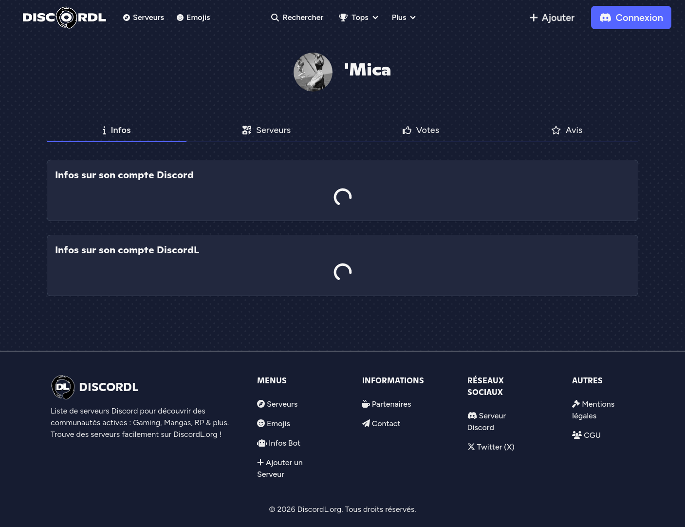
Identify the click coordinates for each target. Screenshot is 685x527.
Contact (386, 423)
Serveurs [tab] (266, 130)
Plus (399, 17)
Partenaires (391, 404)
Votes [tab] (421, 130)
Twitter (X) (495, 447)
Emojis (193, 17)
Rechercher (297, 17)
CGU (592, 435)
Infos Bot (284, 443)
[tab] (342, 228)
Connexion (631, 17)
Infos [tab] (117, 130)
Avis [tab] (567, 130)
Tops (353, 17)
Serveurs (143, 17)
